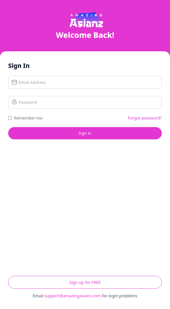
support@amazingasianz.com (72, 296)
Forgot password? (145, 118)
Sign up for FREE (85, 282)
